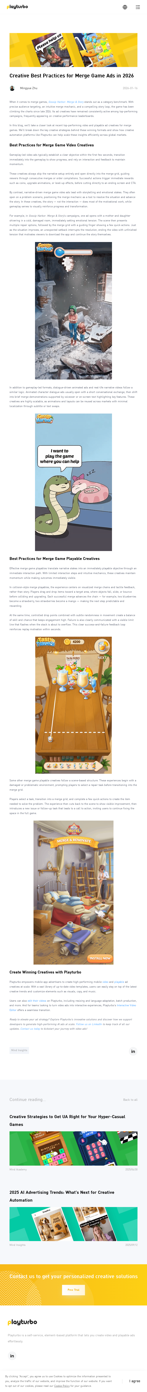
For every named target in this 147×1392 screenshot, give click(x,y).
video (105, 982)
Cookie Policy (62, 1386)
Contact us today (30, 1029)
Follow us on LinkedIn (89, 1024)
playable (119, 982)
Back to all (130, 1099)
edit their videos (37, 1001)
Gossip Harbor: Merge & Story (65, 102)
